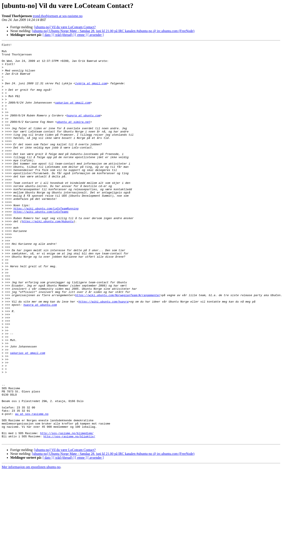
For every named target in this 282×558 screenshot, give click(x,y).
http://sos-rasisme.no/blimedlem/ (67, 511)
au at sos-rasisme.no (31, 488)
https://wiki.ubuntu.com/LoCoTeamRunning (46, 242)
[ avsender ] (96, 35)
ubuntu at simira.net (73, 138)
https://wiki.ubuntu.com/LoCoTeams (40, 246)
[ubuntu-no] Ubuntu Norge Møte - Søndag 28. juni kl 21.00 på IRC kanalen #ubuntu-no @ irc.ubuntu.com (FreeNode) (113, 31)
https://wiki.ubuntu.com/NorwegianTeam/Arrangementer (117, 346)
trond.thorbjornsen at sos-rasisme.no (58, 16)
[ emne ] (81, 35)
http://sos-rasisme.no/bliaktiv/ (69, 515)
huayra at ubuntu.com (83, 130)
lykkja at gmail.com (91, 91)
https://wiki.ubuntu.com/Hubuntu (48, 257)
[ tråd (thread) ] (63, 35)
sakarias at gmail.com (72, 115)
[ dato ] (47, 35)
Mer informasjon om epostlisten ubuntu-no (31, 546)
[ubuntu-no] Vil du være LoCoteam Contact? (65, 27)
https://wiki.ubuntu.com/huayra (104, 353)
